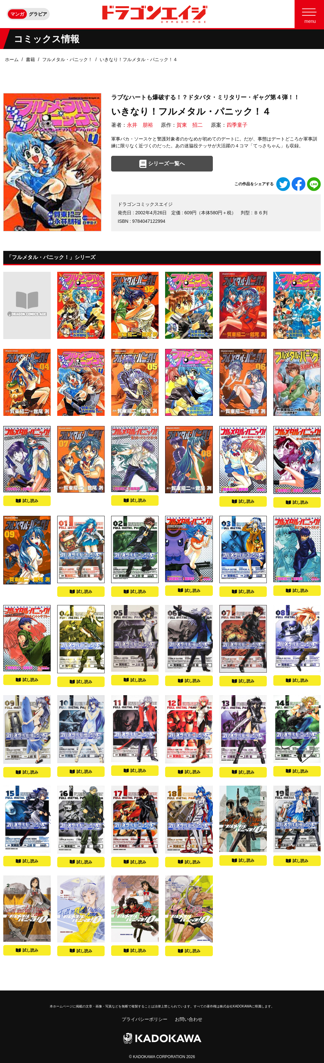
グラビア (38, 14)
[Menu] (309, 14)
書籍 (30, 59)
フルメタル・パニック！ (67, 59)
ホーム (12, 59)
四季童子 (237, 125)
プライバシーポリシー (144, 1019)
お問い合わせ (188, 1019)
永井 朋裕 (140, 125)
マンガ (17, 14)
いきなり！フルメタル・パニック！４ (139, 59)
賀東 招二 (190, 125)
